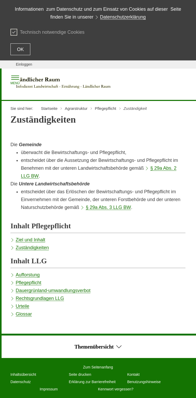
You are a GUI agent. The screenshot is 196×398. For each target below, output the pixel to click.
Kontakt (133, 374)
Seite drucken (80, 374)
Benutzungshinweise (144, 382)
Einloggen (24, 64)
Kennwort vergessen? (115, 389)
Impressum (49, 389)
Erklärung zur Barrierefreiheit (92, 382)
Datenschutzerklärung (123, 17)
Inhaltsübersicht (23, 374)
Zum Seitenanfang (98, 367)
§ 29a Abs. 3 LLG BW (108, 207)
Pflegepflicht (28, 282)
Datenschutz (20, 382)
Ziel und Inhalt (30, 239)
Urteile (22, 306)
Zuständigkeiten (32, 247)
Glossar (24, 314)
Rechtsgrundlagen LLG (40, 298)
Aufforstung (28, 274)
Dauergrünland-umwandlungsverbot (53, 290)
